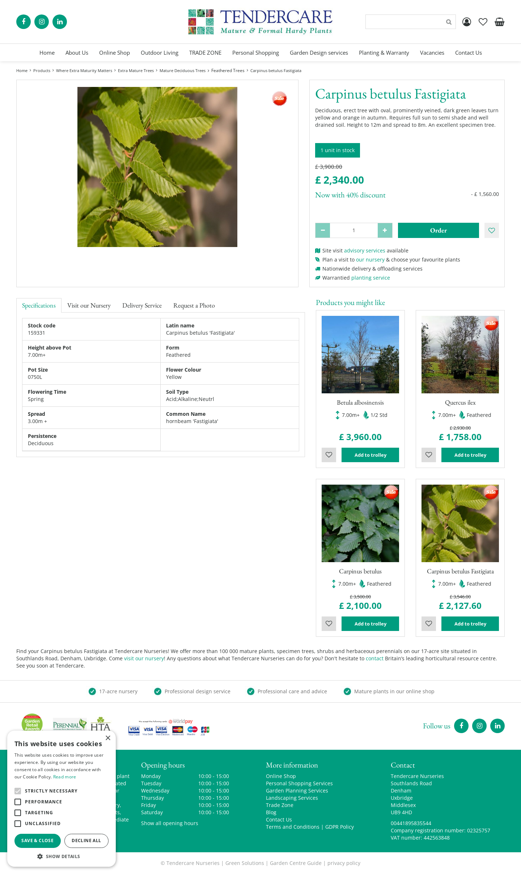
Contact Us (279, 819)
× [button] (107, 738)
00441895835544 (411, 823)
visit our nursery (144, 658)
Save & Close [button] (37, 840)
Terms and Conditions (292, 826)
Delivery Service (142, 305)
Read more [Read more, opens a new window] (64, 777)
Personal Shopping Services (299, 783)
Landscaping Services (292, 797)
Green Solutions (244, 863)
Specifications (39, 305)
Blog (271, 812)
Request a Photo (194, 305)
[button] (61, 856)
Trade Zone (279, 805)
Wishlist (329, 455)
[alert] (61, 799)
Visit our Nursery (89, 305)
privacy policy (343, 863)
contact (375, 658)
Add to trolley (370, 455)
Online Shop (281, 776)
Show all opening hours (169, 823)
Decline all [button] (86, 840)
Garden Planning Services (297, 790)
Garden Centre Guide (296, 863)
